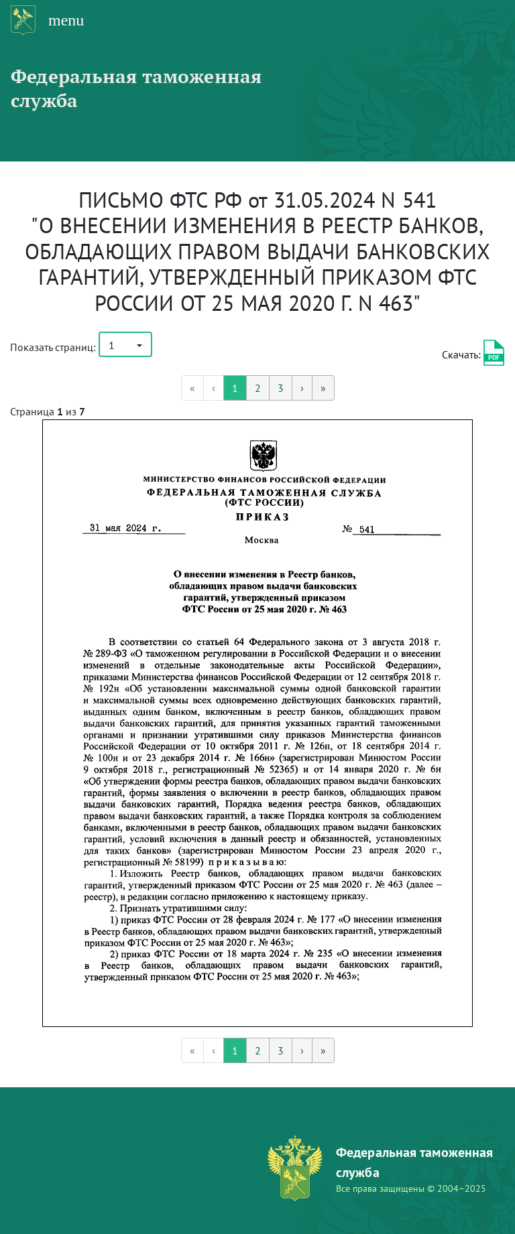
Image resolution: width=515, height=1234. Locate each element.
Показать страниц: (53, 347)
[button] (125, 344)
